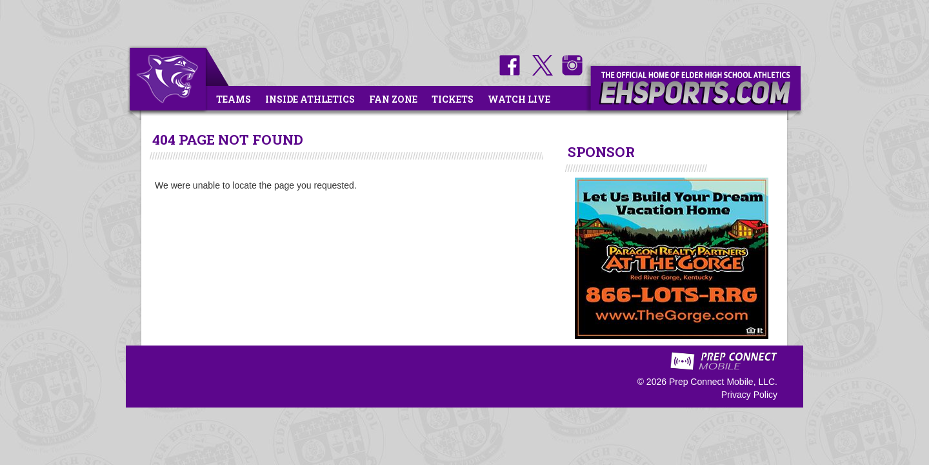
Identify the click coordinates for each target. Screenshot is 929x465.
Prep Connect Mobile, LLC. (723, 382)
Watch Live (519, 99)
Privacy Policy (749, 394)
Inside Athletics (310, 99)
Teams (233, 99)
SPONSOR (601, 152)
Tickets (453, 99)
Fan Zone (393, 99)
